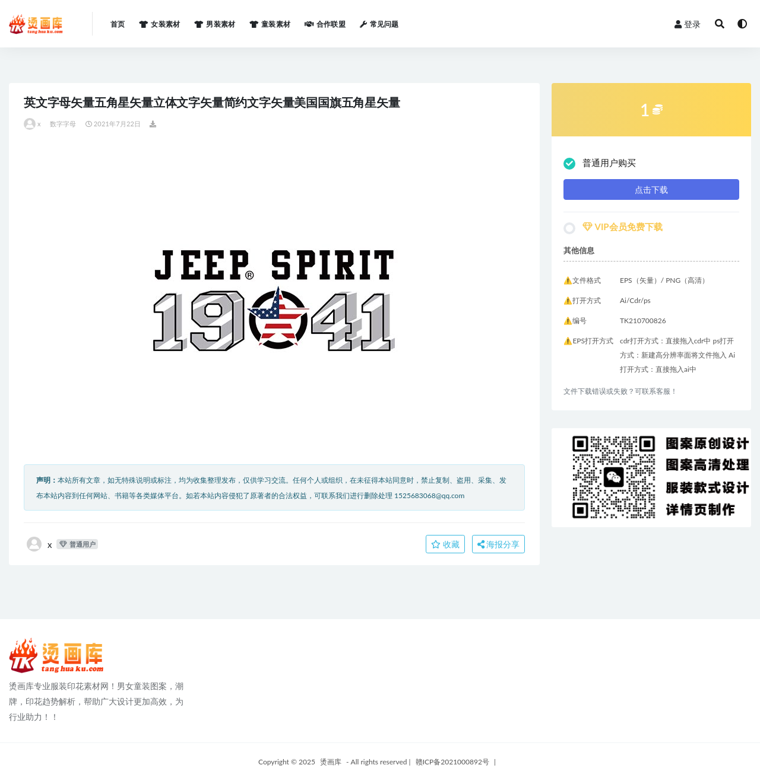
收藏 (445, 544)
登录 (687, 24)
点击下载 (651, 189)
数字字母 (63, 123)
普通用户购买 (599, 163)
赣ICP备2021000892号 (452, 761)
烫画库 (330, 761)
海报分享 (498, 544)
